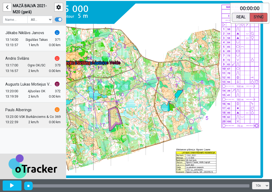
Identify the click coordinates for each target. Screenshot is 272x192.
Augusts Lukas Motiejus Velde (29, 84)
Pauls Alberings (18, 110)
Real (240, 16)
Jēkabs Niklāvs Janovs (24, 33)
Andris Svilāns (17, 58)
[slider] (28, 186)
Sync (259, 16)
